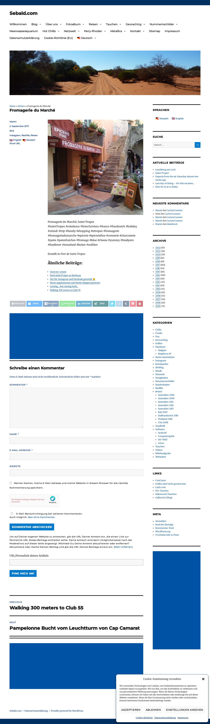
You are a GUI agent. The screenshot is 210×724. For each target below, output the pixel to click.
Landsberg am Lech (165, 169)
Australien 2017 (166, 408)
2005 (158, 306)
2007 (157, 299)
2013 (157, 278)
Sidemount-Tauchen (166, 494)
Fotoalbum (73, 24)
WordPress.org (162, 531)
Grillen (158, 343)
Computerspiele (166, 436)
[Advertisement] (77, 336)
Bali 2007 (163, 412)
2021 (157, 251)
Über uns (52, 24)
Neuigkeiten (161, 377)
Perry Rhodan (93, 31)
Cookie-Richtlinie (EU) (58, 38)
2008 (158, 295)
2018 (157, 261)
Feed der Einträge (164, 524)
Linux (161, 443)
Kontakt (135, 31)
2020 (158, 254)
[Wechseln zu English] (177, 119)
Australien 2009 (166, 398)
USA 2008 (163, 422)
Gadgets (162, 350)
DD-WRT (163, 439)
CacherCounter (175, 210)
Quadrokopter (162, 384)
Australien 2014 (166, 405)
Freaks (158, 333)
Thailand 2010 (165, 419)
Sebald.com (23, 13)
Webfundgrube (163, 453)
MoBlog (159, 367)
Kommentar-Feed (164, 528)
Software (160, 429)
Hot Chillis (49, 31)
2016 (157, 268)
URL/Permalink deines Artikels (29, 555)
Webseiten (160, 456)
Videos (158, 450)
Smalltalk (160, 426)
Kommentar (19, 384)
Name (14, 434)
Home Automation (165, 357)
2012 (157, 282)
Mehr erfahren (123, 547)
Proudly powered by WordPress (67, 710)
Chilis (158, 329)
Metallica (116, 31)
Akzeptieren (130, 709)
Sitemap (154, 31)
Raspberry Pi (164, 353)
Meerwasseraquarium (24, 31)
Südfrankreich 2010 (168, 415)
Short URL (15, 143)
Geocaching (133, 24)
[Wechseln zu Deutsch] (162, 119)
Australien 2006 (166, 395)
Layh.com (160, 487)
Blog (34, 24)
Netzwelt (70, 31)
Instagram (15, 135)
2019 (157, 258)
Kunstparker (161, 364)
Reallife (25, 135)
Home (13, 106)
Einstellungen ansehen (184, 709)
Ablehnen (153, 709)
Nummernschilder (162, 24)
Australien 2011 (166, 401)
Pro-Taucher (162, 490)
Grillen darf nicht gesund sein (170, 483)
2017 (157, 264)
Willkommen (18, 24)
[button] (203, 679)
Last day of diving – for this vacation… (175, 183)
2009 (158, 292)
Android (162, 432)
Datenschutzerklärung (165, 717)
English (17, 140)
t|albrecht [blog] (163, 497)
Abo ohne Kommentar (41, 517)
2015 (157, 271)
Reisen (93, 24)
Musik (158, 371)
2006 (158, 302)
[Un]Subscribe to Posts (167, 535)
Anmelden (160, 521)
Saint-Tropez (162, 173)
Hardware (160, 346)
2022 (158, 247)
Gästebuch (172, 224)
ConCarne (160, 480)
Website (15, 466)
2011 (157, 285)
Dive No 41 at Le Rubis (166, 186)
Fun (157, 336)
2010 (157, 289)
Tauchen (111, 24)
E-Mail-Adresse (21, 450)
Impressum (183, 717)
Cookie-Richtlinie (144, 717)
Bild (12, 130)
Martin (13, 121)
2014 (157, 275)
